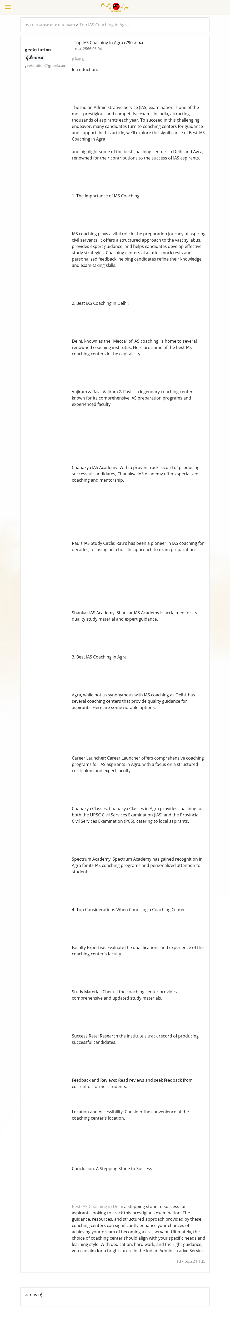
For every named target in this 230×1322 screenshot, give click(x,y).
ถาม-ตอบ (66, 25)
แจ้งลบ (78, 59)
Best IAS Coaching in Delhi (97, 1206)
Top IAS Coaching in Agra (104, 25)
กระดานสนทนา (38, 25)
